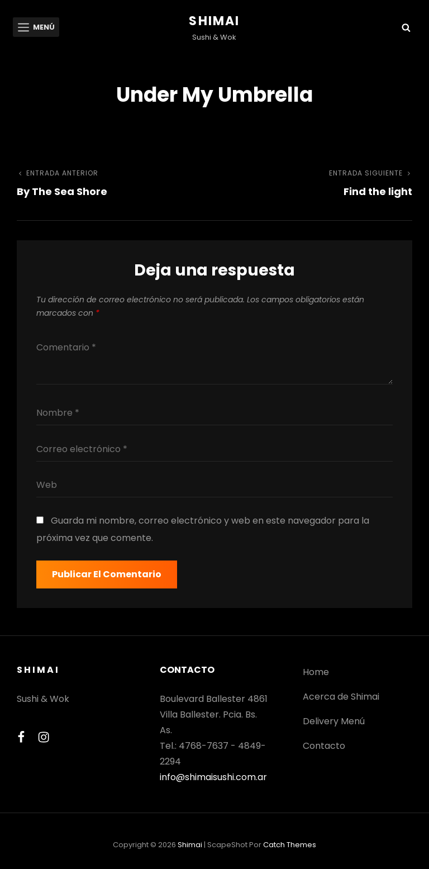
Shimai (214, 21)
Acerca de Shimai (341, 696)
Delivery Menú (334, 721)
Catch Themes (289, 844)
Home (316, 672)
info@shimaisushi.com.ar (213, 777)
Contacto (324, 745)
